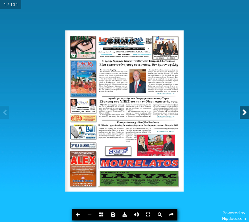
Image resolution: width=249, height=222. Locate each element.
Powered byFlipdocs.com (234, 215)
